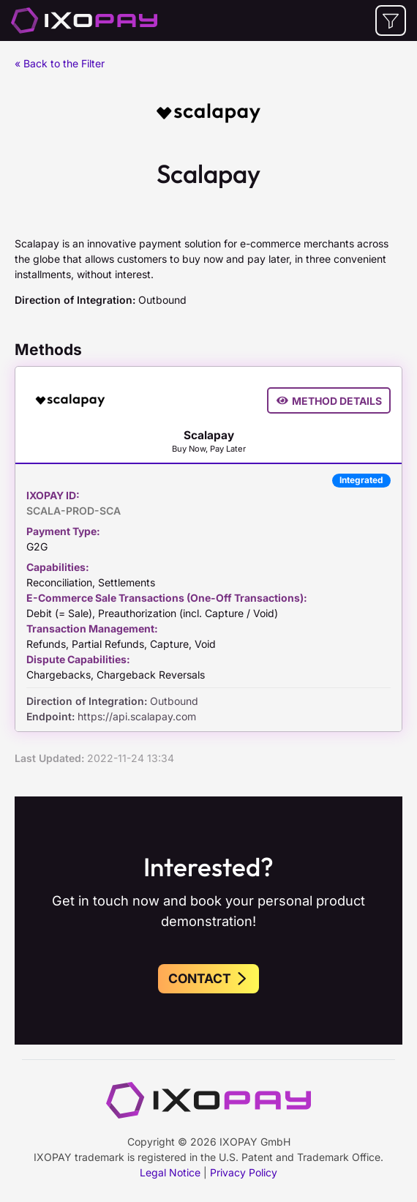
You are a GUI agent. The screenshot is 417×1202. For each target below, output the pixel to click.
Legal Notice (170, 1172)
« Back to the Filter (60, 63)
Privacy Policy (243, 1172)
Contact (208, 978)
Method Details (329, 401)
